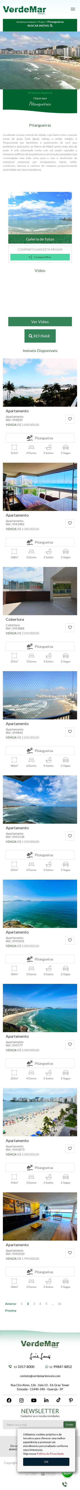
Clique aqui (40, 98)
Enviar (69, 1424)
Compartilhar (40, 257)
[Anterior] (11, 1303)
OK (46, 1461)
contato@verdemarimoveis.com (40, 1376)
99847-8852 (58, 1367)
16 (59, 1303)
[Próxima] (11, 1310)
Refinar (39, 336)
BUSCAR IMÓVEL (40, 25)
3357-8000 (21, 1367)
